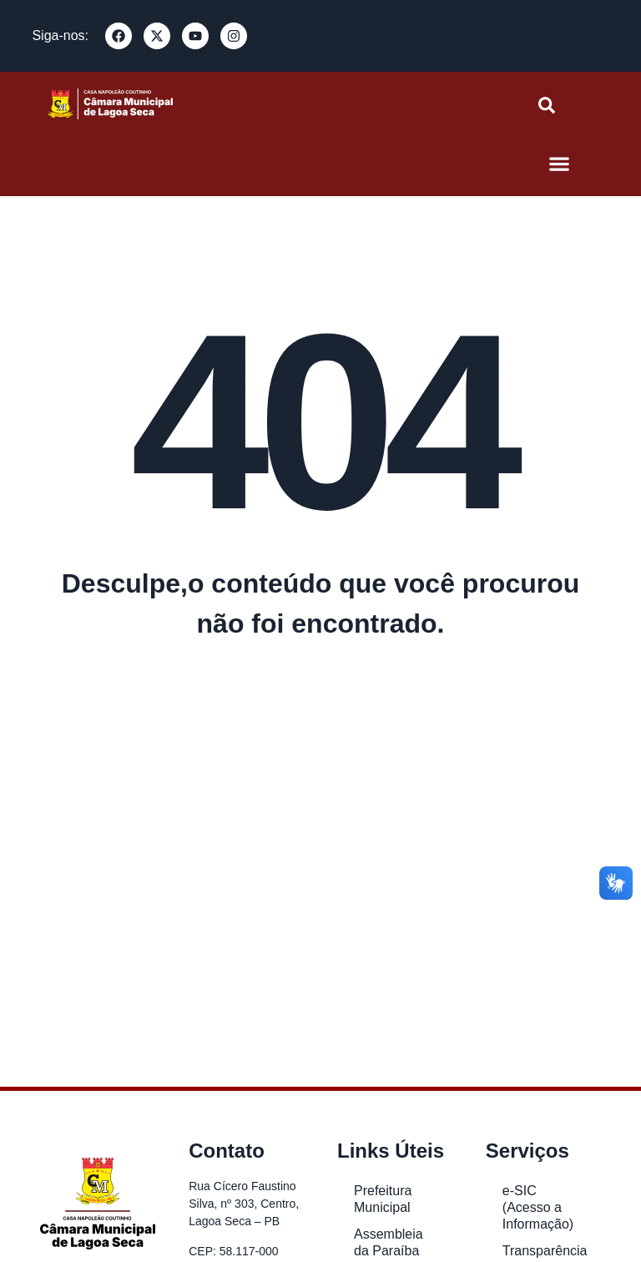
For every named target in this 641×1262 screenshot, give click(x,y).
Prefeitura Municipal (382, 1199)
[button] (559, 163)
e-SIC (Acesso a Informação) (537, 1207)
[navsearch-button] (546, 109)
